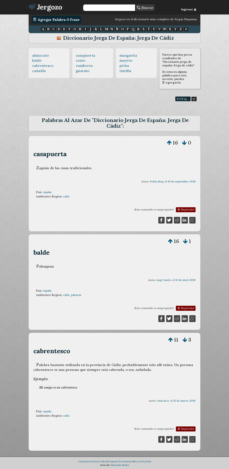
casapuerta (85, 55)
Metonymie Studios (120, 465)
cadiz (66, 415)
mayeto (126, 60)
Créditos (103, 461)
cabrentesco (43, 65)
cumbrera (84, 65)
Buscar (145, 8)
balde (37, 60)
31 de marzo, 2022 (184, 400)
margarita (128, 55)
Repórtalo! (185, 209)
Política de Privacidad (141, 461)
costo (81, 60)
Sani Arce (163, 400)
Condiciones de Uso (87, 461)
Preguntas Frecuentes (118, 461)
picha (124, 65)
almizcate (40, 55)
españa (47, 192)
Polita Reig (157, 181)
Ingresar (188, 9)
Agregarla (171, 82)
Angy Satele (163, 280)
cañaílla (39, 71)
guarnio (83, 71)
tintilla (125, 71)
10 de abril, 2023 (185, 280)
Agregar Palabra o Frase (56, 19)
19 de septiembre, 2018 (182, 181)
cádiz (66, 196)
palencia (76, 295)
